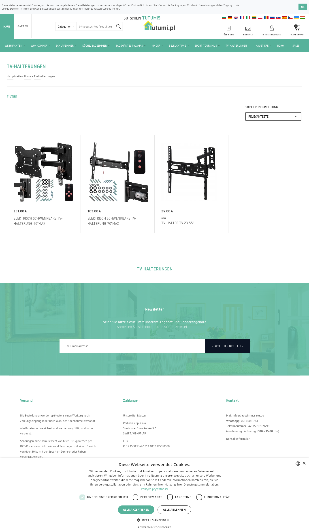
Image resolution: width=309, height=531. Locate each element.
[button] (154, 519)
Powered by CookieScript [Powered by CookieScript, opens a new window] (154, 527)
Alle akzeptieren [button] (136, 510)
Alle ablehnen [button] (174, 510)
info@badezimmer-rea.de (248, 415)
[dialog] (154, 494)
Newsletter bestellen (227, 346)
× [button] (304, 463)
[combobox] (298, 463)
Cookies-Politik (110, 8)
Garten (22, 26)
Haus (7, 26)
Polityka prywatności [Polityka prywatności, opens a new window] (154, 489)
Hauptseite (14, 76)
